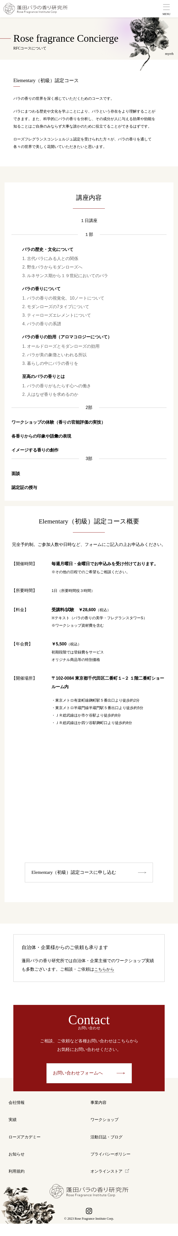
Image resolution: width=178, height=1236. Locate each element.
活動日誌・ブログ (107, 1143)
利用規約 (17, 1182)
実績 (13, 1124)
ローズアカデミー (26, 1143)
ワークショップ (105, 1124)
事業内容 (99, 1105)
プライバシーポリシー (111, 1163)
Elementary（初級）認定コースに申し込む (76, 873)
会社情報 (17, 1105)
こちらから (105, 970)
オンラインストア (107, 1182)
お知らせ (17, 1163)
